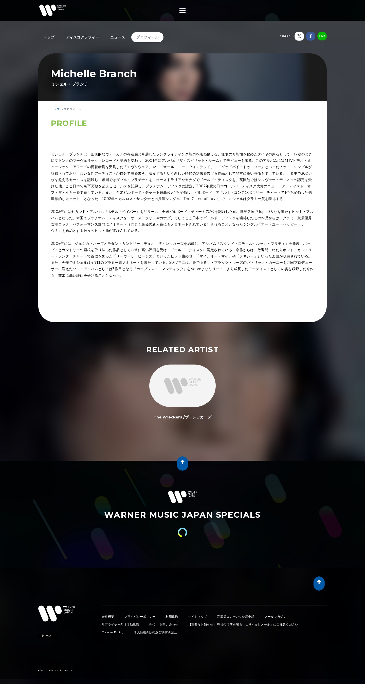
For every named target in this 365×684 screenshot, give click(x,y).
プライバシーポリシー (139, 616)
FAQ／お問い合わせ (163, 624)
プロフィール (147, 37)
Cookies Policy (112, 632)
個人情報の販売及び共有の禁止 (155, 632)
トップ (48, 37)
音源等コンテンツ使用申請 (235, 616)
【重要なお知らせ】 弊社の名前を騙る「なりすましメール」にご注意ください (243, 624)
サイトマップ (197, 616)
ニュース (117, 37)
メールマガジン (275, 616)
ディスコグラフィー (82, 37)
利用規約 (172, 616)
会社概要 (108, 616)
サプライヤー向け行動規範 (120, 624)
